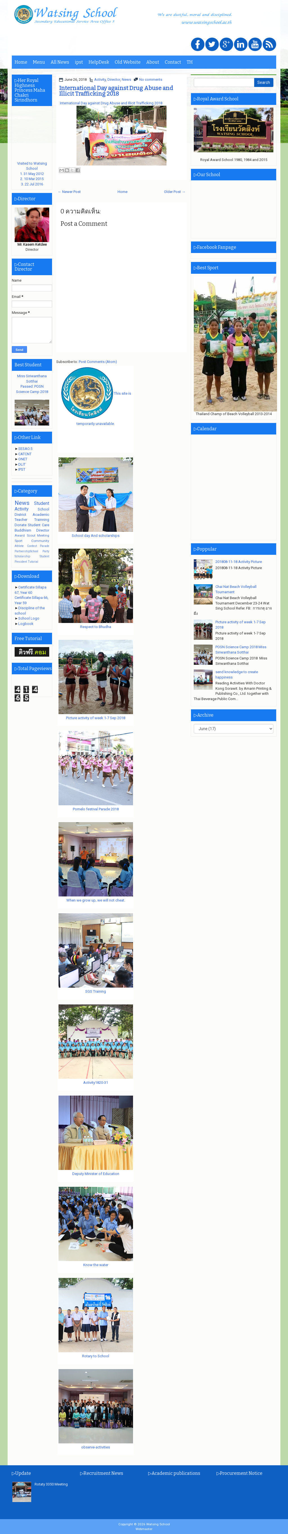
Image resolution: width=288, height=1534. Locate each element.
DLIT (22, 464)
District (20, 514)
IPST (21, 469)
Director (113, 79)
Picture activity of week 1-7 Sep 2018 (95, 718)
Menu (39, 62)
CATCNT (25, 454)
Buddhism (23, 530)
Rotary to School (95, 1356)
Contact (173, 62)
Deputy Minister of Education (95, 1174)
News (126, 79)
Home (21, 62)
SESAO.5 (25, 449)
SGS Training (95, 991)
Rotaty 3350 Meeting (51, 1484)
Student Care (38, 525)
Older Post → (174, 192)
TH (190, 62)
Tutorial (33, 562)
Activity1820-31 (95, 1082)
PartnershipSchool (26, 551)
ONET (22, 459)
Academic (41, 514)
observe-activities (95, 1447)
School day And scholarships (96, 535)
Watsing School (158, 1524)
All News (60, 62)
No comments (150, 79)
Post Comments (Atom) (98, 362)
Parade (44, 546)
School (43, 509)
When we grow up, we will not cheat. (95, 900)
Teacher (21, 520)
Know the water (95, 1265)
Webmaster (144, 1529)
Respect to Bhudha (95, 627)
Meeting (43, 535)
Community (40, 541)
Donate (20, 525)
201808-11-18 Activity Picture (238, 562)
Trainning (41, 520)
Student (41, 503)
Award (20, 535)
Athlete (19, 546)
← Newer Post (69, 192)
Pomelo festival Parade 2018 (96, 809)
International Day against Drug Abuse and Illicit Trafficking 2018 (116, 91)
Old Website (128, 62)
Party (45, 551)
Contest (32, 546)
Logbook (25, 624)
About (152, 62)
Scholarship (22, 556)
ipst (79, 62)
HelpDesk (99, 62)
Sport (18, 541)
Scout (31, 535)
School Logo (28, 618)
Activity (100, 79)
